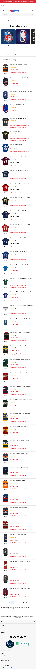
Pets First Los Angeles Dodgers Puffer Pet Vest (21, 91)
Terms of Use (3, 655)
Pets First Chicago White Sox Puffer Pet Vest (20, 548)
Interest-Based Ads (5, 660)
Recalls (2, 653)
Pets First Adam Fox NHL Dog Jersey (18, 251)
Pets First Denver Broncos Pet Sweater (19, 453)
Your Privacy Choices (6, 667)
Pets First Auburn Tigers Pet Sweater (18, 507)
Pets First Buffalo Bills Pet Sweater (18, 494)
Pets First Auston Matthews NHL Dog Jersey (20, 237)
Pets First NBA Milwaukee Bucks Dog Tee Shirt (21, 278)
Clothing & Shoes (9, 20)
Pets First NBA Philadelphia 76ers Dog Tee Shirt (21, 291)
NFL (8, 45)
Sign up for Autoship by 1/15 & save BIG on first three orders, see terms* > (18, 1)
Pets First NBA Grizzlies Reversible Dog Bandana (21, 305)
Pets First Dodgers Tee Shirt (16, 144)
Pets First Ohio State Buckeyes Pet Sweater (20, 372)
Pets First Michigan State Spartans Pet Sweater (21, 399)
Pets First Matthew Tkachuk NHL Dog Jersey (20, 184)
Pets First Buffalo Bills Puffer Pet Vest (18, 104)
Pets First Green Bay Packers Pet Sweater (20, 440)
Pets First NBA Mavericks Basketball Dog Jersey (21, 264)
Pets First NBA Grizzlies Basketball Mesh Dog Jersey (22, 318)
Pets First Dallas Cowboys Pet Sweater (19, 467)
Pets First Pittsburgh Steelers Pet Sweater (19, 345)
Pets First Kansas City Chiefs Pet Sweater (19, 426)
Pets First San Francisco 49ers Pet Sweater (20, 332)
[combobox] (18, 14)
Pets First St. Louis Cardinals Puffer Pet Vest (20, 588)
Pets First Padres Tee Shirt (16, 131)
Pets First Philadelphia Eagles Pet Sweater (20, 359)
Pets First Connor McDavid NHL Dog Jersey (20, 210)
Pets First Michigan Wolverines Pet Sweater (20, 413)
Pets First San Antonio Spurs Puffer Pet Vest (20, 575)
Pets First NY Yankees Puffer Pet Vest (18, 534)
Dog (2, 20)
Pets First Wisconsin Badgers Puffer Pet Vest (20, 561)
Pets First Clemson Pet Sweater (17, 480)
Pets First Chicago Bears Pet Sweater (19, 64)
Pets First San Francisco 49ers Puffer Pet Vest (20, 77)
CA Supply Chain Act (5, 663)
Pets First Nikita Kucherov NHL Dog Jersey (20, 170)
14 (23, 602)
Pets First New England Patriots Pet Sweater (20, 386)
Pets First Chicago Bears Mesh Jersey (19, 118)
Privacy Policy (4, 658)
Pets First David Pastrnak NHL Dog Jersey (20, 197)
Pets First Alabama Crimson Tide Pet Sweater (20, 521)
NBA (23, 45)
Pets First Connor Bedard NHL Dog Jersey (20, 224)
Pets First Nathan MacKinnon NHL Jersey (19, 157)
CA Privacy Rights (5, 665)
